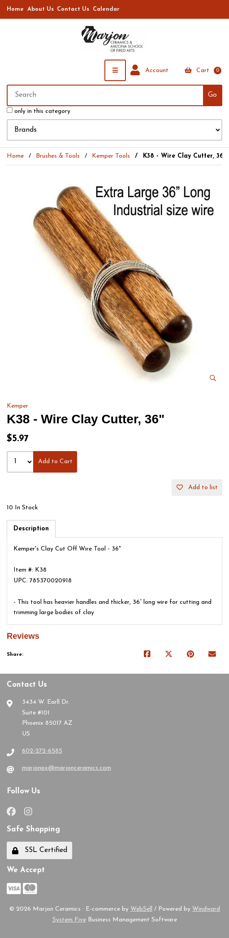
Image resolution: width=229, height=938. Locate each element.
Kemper (17, 406)
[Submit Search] (212, 95)
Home (15, 9)
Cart (203, 70)
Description (31, 528)
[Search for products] (105, 95)
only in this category (38, 111)
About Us (40, 9)
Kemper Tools (111, 156)
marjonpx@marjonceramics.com (66, 768)
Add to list (197, 487)
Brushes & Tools (58, 156)
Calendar (106, 9)
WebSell (141, 909)
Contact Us (73, 9)
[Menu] (115, 70)
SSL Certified (39, 850)
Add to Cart (55, 461)
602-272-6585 (42, 751)
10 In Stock (22, 507)
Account (149, 70)
